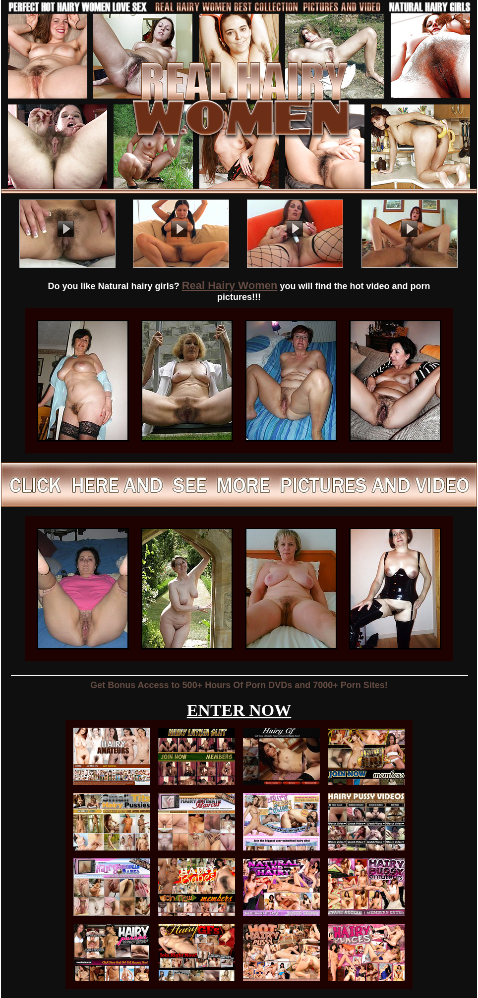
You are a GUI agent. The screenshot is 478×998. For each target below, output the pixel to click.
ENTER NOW (239, 710)
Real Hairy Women (230, 285)
